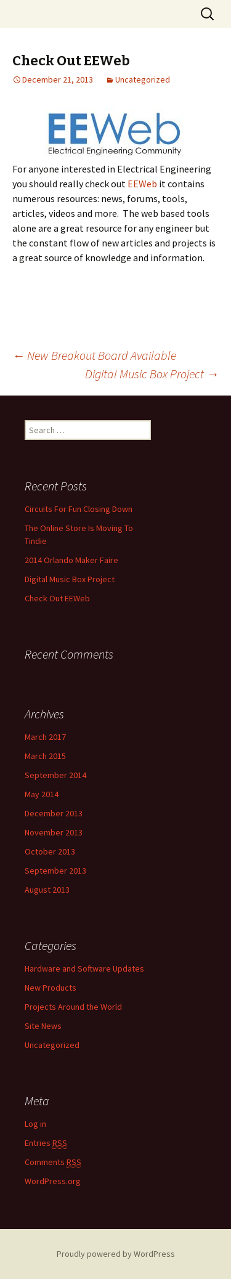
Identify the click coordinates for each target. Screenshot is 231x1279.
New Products (50, 987)
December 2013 (54, 813)
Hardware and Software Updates (84, 968)
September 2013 (55, 870)
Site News (43, 1025)
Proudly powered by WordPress (116, 1253)
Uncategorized (142, 79)
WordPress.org (53, 1181)
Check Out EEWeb (57, 598)
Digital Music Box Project (152, 373)
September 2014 (55, 775)
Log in (35, 1123)
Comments (53, 1162)
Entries (46, 1143)
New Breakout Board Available (94, 355)
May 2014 (42, 794)
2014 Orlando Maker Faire (71, 560)
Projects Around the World (73, 1006)
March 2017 (45, 736)
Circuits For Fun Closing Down (78, 508)
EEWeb (142, 183)
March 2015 (45, 755)
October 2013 (50, 851)
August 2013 (47, 889)
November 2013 (54, 832)
